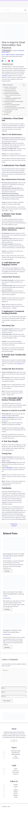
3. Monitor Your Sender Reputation (11, 93)
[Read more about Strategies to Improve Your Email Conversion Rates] (14, 620)
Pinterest (15, 795)
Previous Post (14, 524)
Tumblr (15, 797)
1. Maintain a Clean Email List (10, 87)
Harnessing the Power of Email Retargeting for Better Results (13, 555)
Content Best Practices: (10, 99)
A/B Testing (9, 467)
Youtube (16, 786)
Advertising (16, 758)
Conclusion (6, 114)
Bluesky (16, 793)
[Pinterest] (9, 61)
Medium (16, 791)
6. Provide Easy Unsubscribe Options (12, 104)
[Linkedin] (12, 61)
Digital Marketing (15, 754)
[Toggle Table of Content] (23, 85)
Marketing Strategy (15, 750)
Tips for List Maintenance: (11, 88)
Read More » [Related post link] (7, 571)
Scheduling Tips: (9, 103)
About (15, 768)
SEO (16, 756)
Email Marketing (6, 50)
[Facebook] (2, 61)
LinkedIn (16, 784)
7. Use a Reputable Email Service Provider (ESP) (14, 107)
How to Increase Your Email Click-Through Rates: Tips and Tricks (13, 594)
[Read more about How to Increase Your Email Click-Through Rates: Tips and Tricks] (14, 582)
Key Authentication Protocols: (12, 92)
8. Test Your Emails (8, 111)
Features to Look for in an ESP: (12, 109)
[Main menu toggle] (25, 10)
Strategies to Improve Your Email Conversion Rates (12, 631)
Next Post (14, 525)
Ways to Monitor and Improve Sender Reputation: (13, 96)
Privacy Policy (15, 772)
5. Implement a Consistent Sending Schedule (13, 101)
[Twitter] (5, 61)
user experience (18, 363)
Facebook (15, 790)
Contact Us (15, 770)
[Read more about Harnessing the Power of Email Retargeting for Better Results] (14, 544)
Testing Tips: (8, 112)
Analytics (4, 417)
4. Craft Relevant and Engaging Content (12, 98)
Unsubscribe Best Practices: (11, 106)
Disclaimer (15, 774)
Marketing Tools (16, 752)
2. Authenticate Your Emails (10, 90)
